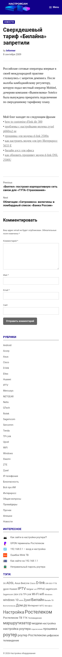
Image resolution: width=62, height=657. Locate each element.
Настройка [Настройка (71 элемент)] (13, 612)
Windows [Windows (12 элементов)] (48, 594)
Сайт (5, 305)
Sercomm (8, 425)
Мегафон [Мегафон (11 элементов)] (48, 606)
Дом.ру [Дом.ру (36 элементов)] (21, 605)
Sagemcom (9, 419)
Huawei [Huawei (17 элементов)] (13, 589)
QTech (6, 407)
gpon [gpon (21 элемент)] (6, 589)
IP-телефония (10, 476)
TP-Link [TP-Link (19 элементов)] (27, 594)
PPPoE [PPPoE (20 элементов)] (41, 589)
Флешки (7, 516)
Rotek (6, 413)
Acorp (6, 351)
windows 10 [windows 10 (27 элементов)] (11, 600)
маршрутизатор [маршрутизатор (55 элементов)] (17, 623)
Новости (9, 22)
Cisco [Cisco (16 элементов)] (33, 583)
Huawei (7, 379)
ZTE (5, 464)
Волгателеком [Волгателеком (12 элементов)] (9, 606)
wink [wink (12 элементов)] (21, 600)
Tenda (6, 430)
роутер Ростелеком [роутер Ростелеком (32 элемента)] (32, 635)
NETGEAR (8, 396)
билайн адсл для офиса (19, 150)
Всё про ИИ (9, 487)
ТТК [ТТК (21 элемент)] (25, 617)
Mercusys (8, 390)
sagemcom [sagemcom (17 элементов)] (51, 589)
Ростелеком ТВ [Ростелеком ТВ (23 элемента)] (12, 617)
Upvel (6, 442)
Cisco (6, 362)
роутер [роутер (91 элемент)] (10, 634)
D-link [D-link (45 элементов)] (40, 583)
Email (6, 290)
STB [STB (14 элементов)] (20, 594)
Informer (10, 50)
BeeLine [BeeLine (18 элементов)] (25, 583)
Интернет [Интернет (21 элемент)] (33, 605)
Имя (6, 275)
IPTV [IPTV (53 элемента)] (22, 588)
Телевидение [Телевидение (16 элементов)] (35, 618)
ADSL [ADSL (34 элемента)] (10, 583)
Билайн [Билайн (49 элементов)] (37, 599)
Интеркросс (9, 493)
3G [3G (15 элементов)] (4, 583)
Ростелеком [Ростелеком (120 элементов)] (38, 612)
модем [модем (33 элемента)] (37, 623)
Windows (8, 453)
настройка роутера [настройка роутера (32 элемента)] (17, 629)
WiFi (5, 447)
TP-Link (7, 436)
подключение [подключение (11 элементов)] (36, 629)
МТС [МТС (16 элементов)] (42, 605)
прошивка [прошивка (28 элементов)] (50, 628)
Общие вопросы (12, 498)
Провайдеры (10, 504)
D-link (6, 368)
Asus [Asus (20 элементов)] (17, 583)
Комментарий (10, 241)
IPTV (5, 385)
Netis (6, 402)
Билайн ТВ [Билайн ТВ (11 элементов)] (49, 600)
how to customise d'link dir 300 (23, 121)
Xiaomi (7, 459)
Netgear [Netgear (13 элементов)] (29, 589)
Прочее (7, 510)
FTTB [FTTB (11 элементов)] (55, 583)
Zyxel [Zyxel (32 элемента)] (27, 600)
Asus (5, 356)
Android (7, 345)
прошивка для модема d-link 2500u (27, 136)
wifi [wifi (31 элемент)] (41, 594)
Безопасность (11, 481)
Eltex (5, 373)
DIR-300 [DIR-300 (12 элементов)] (48, 583)
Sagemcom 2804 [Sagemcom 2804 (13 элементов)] (10, 594)
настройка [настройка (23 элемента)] (49, 623)
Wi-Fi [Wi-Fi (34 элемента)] (35, 594)
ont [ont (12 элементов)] (35, 589)
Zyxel (6, 470)
